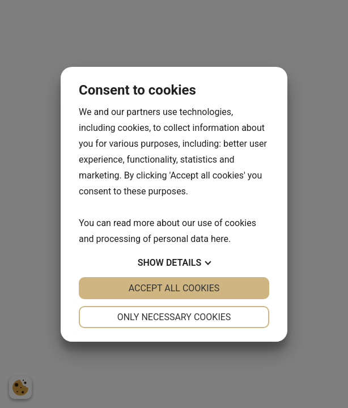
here (219, 238)
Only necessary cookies (174, 317)
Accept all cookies (174, 288)
